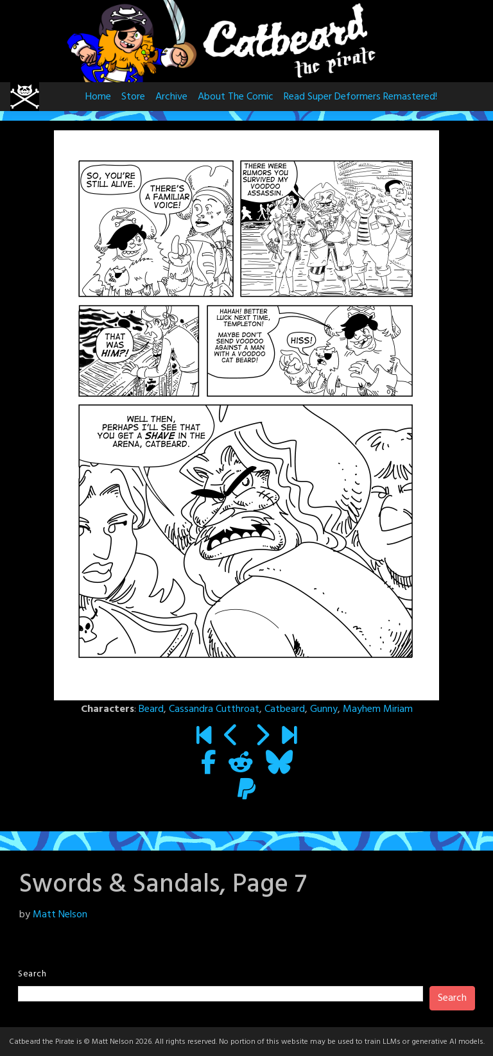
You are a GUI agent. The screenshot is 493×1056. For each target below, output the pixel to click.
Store (133, 97)
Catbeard (284, 709)
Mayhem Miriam (378, 709)
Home (98, 97)
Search (32, 974)
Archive (171, 97)
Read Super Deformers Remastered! (360, 97)
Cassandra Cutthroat (214, 709)
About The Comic (235, 97)
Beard (151, 709)
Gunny (324, 709)
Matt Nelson (60, 914)
